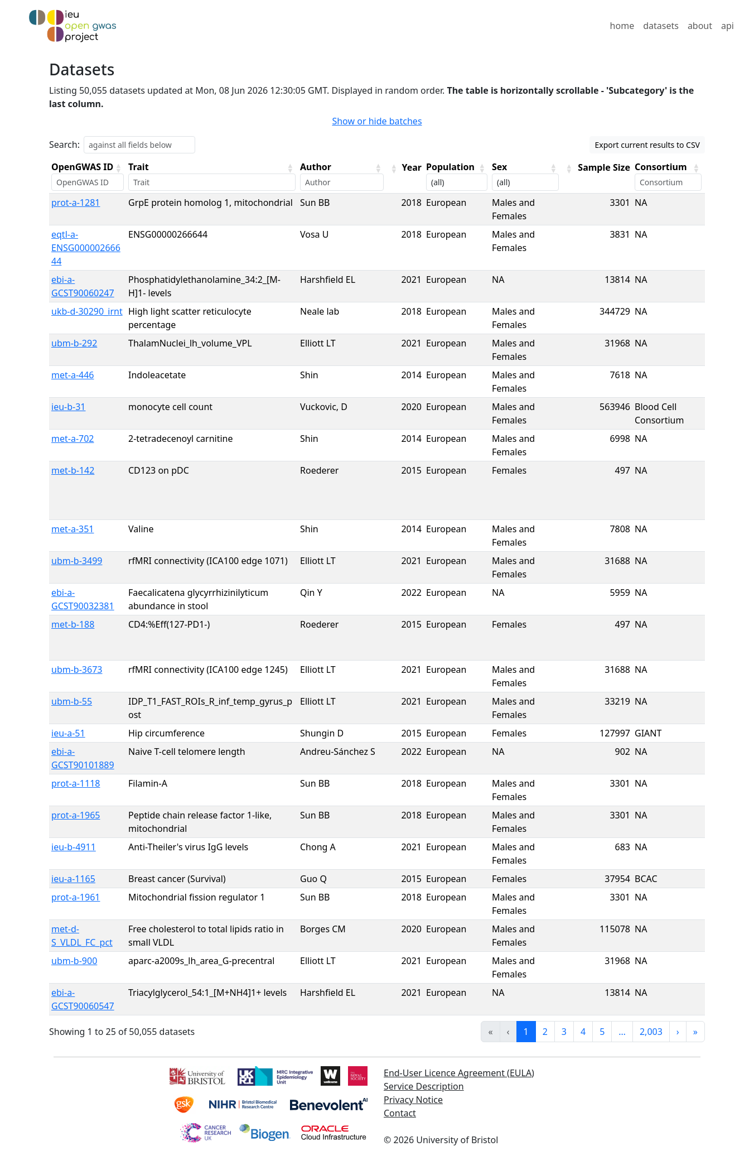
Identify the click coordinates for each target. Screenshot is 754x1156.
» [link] (695, 1031)
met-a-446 (72, 375)
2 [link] (545, 1031)
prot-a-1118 (75, 783)
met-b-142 (72, 470)
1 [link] (526, 1031)
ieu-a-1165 (73, 879)
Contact (400, 1113)
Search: (64, 144)
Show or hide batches (377, 121)
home (622, 26)
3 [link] (564, 1031)
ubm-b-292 (74, 343)
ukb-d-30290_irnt (87, 311)
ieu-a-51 (68, 733)
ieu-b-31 (68, 407)
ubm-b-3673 (76, 669)
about (700, 26)
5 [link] (602, 1031)
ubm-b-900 (74, 961)
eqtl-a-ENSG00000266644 (85, 247)
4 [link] (583, 1031)
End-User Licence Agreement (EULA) (459, 1073)
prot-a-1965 (75, 815)
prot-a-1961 (75, 897)
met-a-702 (72, 438)
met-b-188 (72, 624)
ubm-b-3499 (76, 561)
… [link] (622, 1031)
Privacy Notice (413, 1100)
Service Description (424, 1086)
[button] (118, 168)
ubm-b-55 (71, 701)
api (727, 26)
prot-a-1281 (75, 202)
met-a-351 (72, 529)
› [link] (677, 1031)
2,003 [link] (651, 1031)
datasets (661, 26)
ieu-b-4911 (73, 847)
